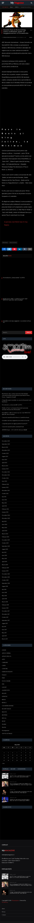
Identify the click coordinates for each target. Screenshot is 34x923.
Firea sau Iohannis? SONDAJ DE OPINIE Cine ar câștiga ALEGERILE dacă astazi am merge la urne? (21, 784)
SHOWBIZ (4, 715)
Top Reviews (21, 769)
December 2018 (6, 574)
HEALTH (4, 693)
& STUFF (4, 650)
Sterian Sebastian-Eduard (9, 37)
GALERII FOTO (6, 690)
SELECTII (4, 712)
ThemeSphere (15, 900)
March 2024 (5, 447)
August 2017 (5, 623)
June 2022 (4, 481)
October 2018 (5, 580)
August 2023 (5, 456)
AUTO (3, 659)
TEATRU (4, 724)
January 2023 (5, 468)
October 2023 (5, 453)
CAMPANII (5, 662)
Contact (4, 914)
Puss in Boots (13, 242)
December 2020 (6, 515)
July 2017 (4, 626)
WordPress (5, 902)
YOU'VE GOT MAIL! (7, 733)
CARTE (4, 665)
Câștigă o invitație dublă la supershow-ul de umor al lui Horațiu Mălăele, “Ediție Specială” (21, 792)
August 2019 (5, 549)
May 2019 (4, 558)
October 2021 (5, 493)
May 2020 (4, 527)
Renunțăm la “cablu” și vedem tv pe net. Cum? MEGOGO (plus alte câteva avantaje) (15, 299)
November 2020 (6, 518)
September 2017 (6, 620)
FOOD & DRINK (6, 681)
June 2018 (4, 592)
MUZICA (4, 702)
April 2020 (4, 530)
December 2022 (6, 472)
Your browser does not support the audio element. (15, 357)
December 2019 (6, 540)
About (3, 908)
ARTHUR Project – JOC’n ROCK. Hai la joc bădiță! (14, 429)
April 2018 (4, 598)
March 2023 (5, 465)
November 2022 (6, 475)
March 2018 (5, 601)
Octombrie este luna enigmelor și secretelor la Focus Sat (17, 321)
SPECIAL (4, 718)
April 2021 (4, 506)
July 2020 (4, 521)
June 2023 (4, 459)
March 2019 (5, 564)
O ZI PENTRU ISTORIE (7, 705)
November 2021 (6, 490)
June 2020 (4, 524)
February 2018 (5, 604)
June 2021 (4, 499)
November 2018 (6, 577)
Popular (5, 769)
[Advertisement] (16, 108)
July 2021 (4, 496)
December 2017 (6, 611)
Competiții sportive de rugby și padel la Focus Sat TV (14, 423)
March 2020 (5, 533)
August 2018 (5, 586)
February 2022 (5, 484)
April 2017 (4, 635)
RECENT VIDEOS (6, 708)
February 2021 (5, 509)
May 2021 (4, 502)
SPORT (3, 721)
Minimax (5, 242)
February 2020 (5, 536)
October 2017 (5, 617)
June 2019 (4, 555)
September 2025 (6, 444)
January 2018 (5, 608)
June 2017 (4, 629)
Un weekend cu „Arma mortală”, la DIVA (14, 277)
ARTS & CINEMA (6, 653)
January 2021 (5, 512)
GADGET (4, 687)
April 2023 (4, 462)
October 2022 (5, 478)
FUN (3, 684)
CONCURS (4, 668)
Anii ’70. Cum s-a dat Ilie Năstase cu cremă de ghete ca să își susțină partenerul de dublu (20, 776)
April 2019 (4, 561)
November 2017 (6, 614)
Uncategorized (5, 730)
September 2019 (6, 546)
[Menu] (3, 3)
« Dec (3, 763)
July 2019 (4, 552)
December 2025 (6, 441)
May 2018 (4, 595)
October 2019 (5, 543)
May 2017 (4, 632)
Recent (13, 769)
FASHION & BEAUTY (7, 671)
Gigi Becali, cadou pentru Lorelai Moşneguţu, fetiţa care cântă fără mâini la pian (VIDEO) (20, 800)
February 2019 (5, 567)
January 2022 (5, 487)
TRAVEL (4, 727)
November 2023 (6, 450)
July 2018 (4, 589)
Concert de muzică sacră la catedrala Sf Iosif (13, 426)
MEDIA (30, 37)
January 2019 (5, 571)
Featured (4, 674)
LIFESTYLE (4, 696)
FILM (3, 678)
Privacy (3, 911)
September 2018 (6, 583)
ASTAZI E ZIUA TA (6, 656)
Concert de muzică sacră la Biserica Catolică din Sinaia (15, 417)
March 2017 (5, 639)
